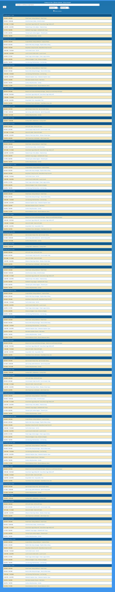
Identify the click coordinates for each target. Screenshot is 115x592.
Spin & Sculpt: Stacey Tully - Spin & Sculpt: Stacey (37, 109)
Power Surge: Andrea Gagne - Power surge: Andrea (37, 56)
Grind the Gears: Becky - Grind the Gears (35, 21)
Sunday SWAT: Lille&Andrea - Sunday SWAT (35, 120)
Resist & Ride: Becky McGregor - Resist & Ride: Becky (37, 71)
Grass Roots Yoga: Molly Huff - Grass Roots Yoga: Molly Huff (39, 24)
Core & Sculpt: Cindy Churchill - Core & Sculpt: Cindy (37, 129)
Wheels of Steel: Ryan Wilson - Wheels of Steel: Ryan (37, 135)
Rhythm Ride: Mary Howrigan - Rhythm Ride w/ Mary (37, 44)
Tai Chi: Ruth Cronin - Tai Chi (32, 50)
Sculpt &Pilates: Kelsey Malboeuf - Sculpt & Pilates (37, 41)
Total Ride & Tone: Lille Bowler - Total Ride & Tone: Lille (38, 103)
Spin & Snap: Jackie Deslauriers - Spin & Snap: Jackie (37, 112)
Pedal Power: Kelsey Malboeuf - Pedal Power (36, 18)
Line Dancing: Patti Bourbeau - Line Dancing (35, 62)
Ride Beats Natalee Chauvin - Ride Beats (34, 79)
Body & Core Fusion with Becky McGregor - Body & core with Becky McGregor (43, 91)
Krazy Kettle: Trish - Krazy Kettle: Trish (34, 100)
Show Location (58, 11)
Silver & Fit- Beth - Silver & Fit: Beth (33, 97)
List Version (68, 2)
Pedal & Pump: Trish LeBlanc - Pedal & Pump (36, 27)
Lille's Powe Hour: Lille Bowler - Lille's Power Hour (37, 138)
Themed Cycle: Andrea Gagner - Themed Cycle (36, 33)
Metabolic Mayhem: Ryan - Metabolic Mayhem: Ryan (37, 76)
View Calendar (58, 2)
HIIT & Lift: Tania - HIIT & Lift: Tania (33, 126)
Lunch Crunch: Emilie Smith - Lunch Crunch (35, 53)
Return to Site (49, 2)
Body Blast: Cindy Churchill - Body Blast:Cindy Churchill (38, 47)
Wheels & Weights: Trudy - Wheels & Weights (36, 59)
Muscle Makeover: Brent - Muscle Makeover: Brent (37, 85)
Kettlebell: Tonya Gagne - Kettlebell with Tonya (36, 30)
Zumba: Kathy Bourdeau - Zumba (33, 36)
